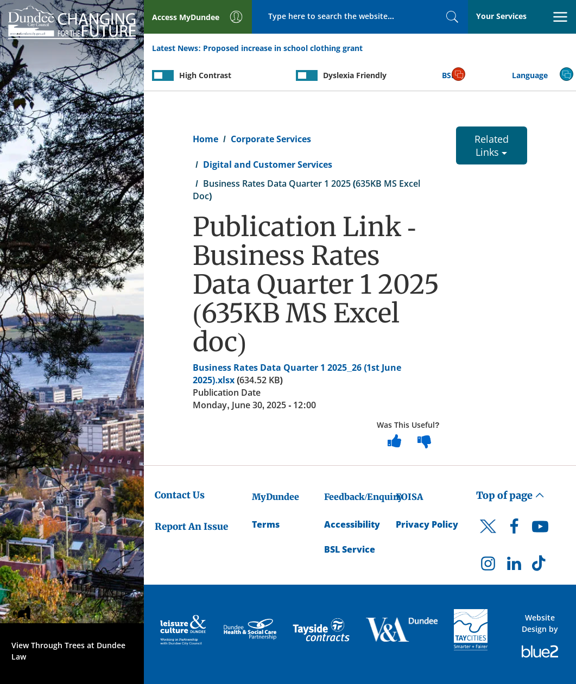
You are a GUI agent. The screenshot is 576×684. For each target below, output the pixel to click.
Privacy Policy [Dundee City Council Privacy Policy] (427, 524)
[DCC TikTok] (540, 566)
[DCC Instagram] (488, 566)
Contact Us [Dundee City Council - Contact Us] (180, 495)
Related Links (491, 145)
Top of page (510, 495)
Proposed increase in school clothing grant (283, 48)
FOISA (409, 496)
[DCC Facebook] (514, 529)
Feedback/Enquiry (363, 496)
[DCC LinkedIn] (514, 566)
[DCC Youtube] (540, 529)
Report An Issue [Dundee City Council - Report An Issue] (191, 527)
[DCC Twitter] (488, 536)
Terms (266, 524)
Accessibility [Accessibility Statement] (352, 524)
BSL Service (349, 549)
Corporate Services (271, 139)
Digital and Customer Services (267, 164)
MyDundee (275, 496)
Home (205, 139)
